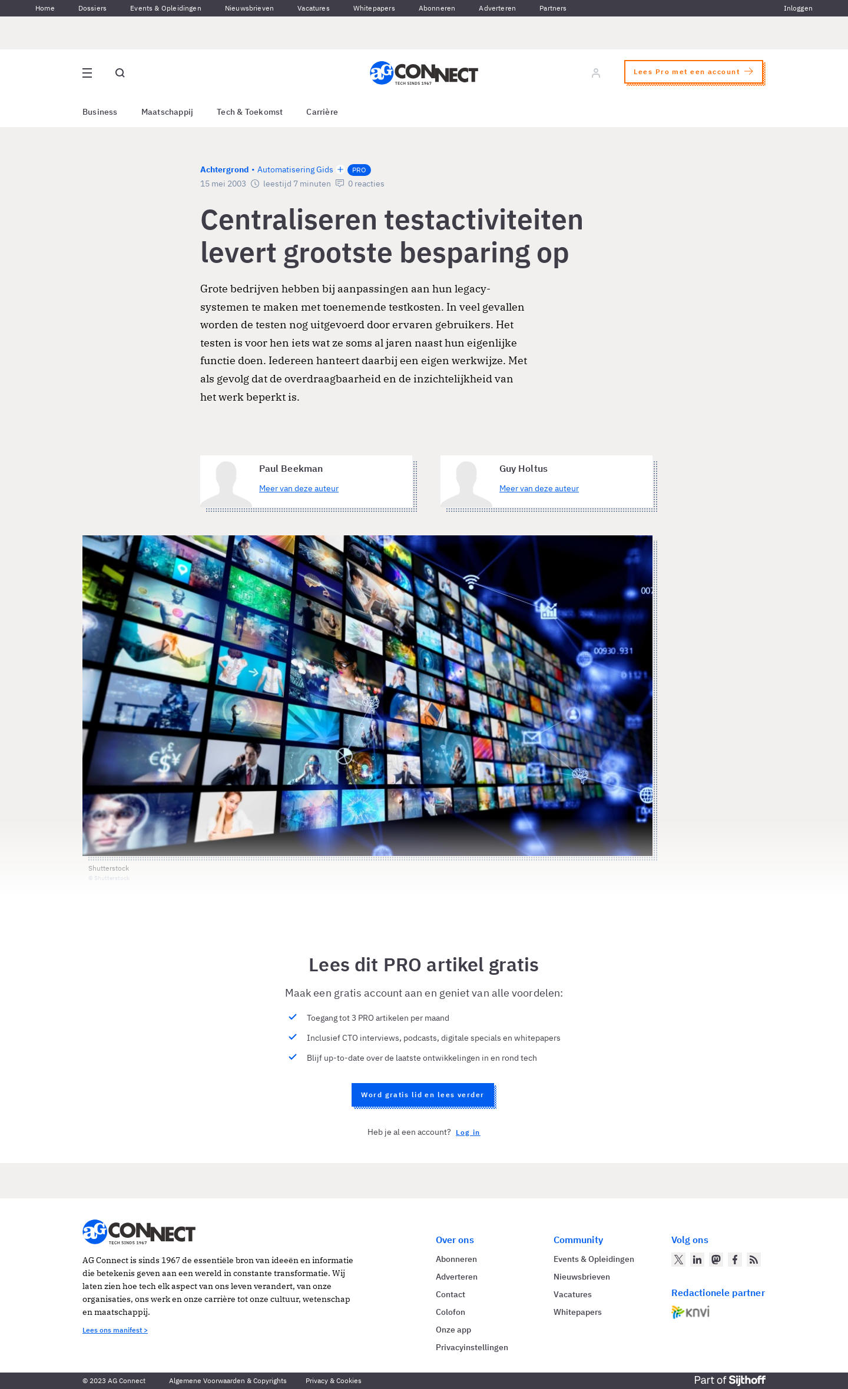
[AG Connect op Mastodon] (716, 1260)
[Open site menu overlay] (87, 73)
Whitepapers (374, 8)
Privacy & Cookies (334, 1380)
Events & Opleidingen (165, 8)
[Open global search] (120, 73)
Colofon (450, 1312)
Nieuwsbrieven (249, 8)
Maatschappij (167, 111)
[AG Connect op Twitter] (678, 1260)
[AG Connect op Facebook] (735, 1260)
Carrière (322, 111)
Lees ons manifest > (115, 1329)
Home (45, 8)
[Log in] (596, 73)
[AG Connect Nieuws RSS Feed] (754, 1260)
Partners (553, 8)
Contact (450, 1294)
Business (100, 111)
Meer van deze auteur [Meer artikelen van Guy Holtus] (539, 488)
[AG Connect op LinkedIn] (697, 1260)
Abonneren (437, 8)
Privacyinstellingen (472, 1347)
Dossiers (92, 8)
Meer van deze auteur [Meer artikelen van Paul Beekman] (299, 488)
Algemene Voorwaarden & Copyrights (228, 1380)
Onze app (453, 1329)
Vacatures (313, 8)
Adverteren (497, 8)
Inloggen (798, 8)
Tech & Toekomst (250, 111)
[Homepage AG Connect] (424, 72)
